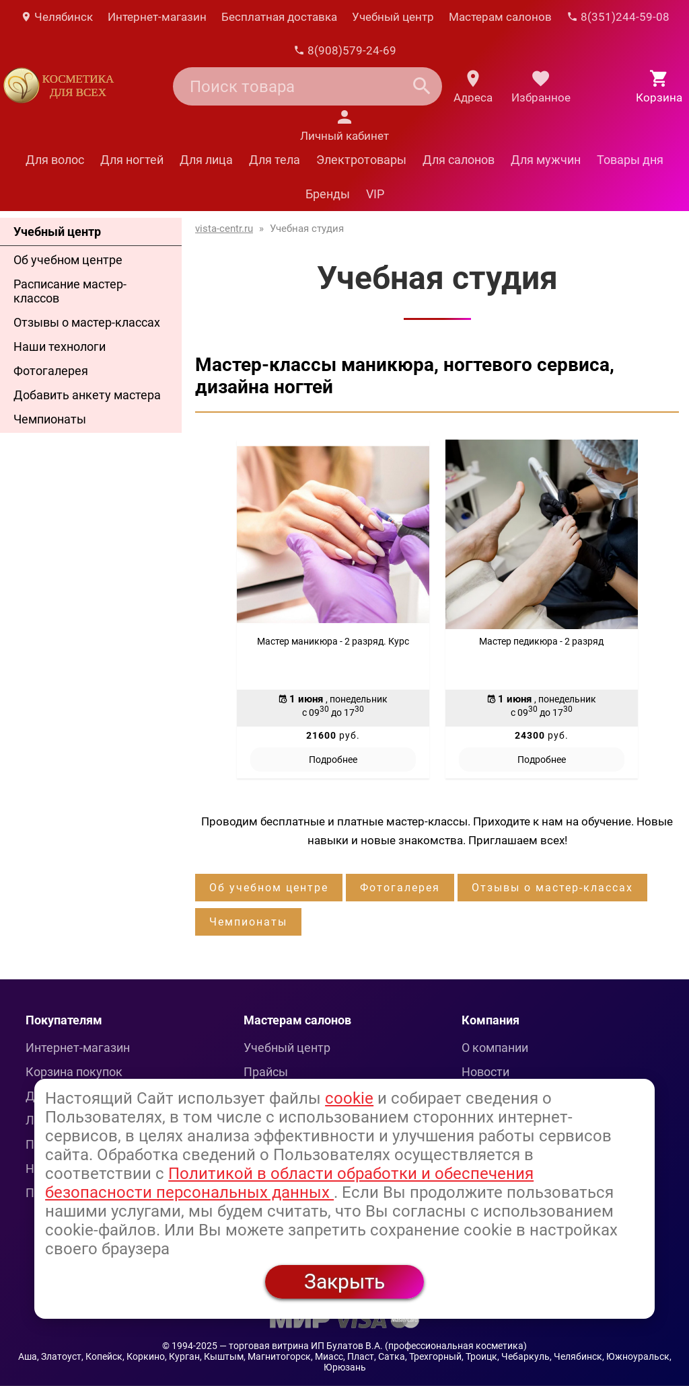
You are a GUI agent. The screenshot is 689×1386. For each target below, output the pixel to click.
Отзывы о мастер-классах (86, 322)
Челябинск (56, 17)
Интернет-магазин (157, 17)
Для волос (55, 160)
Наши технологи (59, 346)
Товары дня (630, 160)
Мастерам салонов (500, 17)
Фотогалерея (50, 371)
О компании (495, 1048)
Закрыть (344, 1281)
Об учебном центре (67, 260)
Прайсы (266, 1072)
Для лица (206, 160)
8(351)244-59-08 (618, 17)
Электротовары (361, 160)
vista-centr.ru (224, 228)
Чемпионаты (49, 419)
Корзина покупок (74, 1072)
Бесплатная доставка (279, 17)
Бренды (327, 194)
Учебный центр (393, 17)
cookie (349, 1098)
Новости (485, 1072)
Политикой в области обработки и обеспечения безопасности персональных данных (289, 1183)
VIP (375, 194)
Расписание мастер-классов (69, 291)
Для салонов (459, 160)
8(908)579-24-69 (344, 50)
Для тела (274, 160)
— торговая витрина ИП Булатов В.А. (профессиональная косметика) (373, 1345)
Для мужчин (546, 160)
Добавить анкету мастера (87, 395)
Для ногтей (132, 160)
